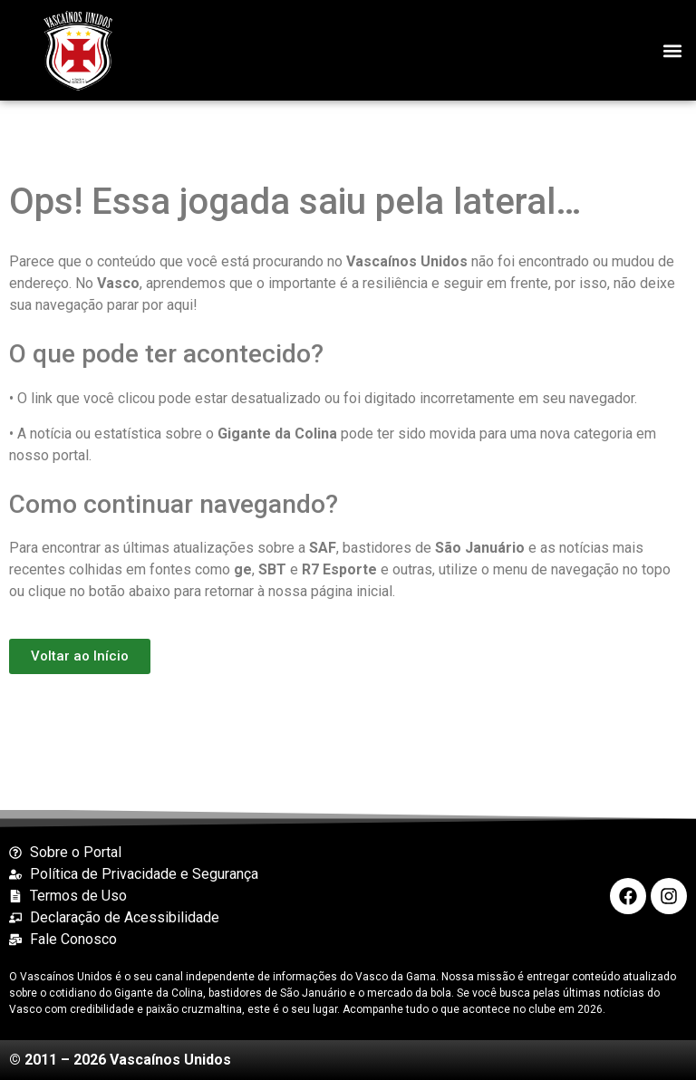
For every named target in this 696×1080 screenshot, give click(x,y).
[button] (672, 50)
